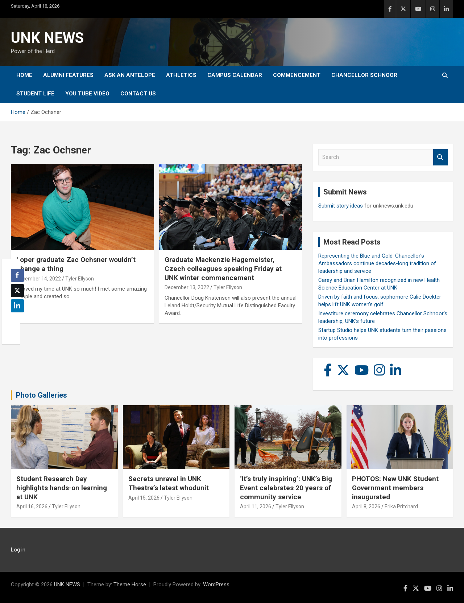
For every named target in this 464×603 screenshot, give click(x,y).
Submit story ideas (340, 205)
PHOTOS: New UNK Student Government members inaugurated (395, 488)
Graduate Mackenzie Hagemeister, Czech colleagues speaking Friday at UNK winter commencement (223, 268)
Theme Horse (129, 584)
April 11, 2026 (255, 506)
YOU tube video (87, 93)
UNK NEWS (47, 37)
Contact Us (138, 93)
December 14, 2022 (38, 279)
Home (24, 75)
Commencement (296, 75)
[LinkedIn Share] (17, 305)
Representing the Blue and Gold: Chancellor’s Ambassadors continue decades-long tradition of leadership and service (377, 263)
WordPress (216, 584)
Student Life (35, 93)
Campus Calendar (234, 75)
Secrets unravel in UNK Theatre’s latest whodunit (168, 483)
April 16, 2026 (31, 506)
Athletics (181, 75)
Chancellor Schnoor (364, 75)
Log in (18, 549)
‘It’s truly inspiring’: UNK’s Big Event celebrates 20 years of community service (286, 488)
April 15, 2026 (144, 498)
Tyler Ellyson (79, 279)
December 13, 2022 (187, 287)
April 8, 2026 (366, 506)
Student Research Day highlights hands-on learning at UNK (61, 488)
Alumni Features (68, 75)
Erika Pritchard (401, 506)
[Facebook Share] (17, 275)
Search (440, 157)
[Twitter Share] (17, 290)
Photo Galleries (41, 395)
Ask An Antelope (129, 75)
